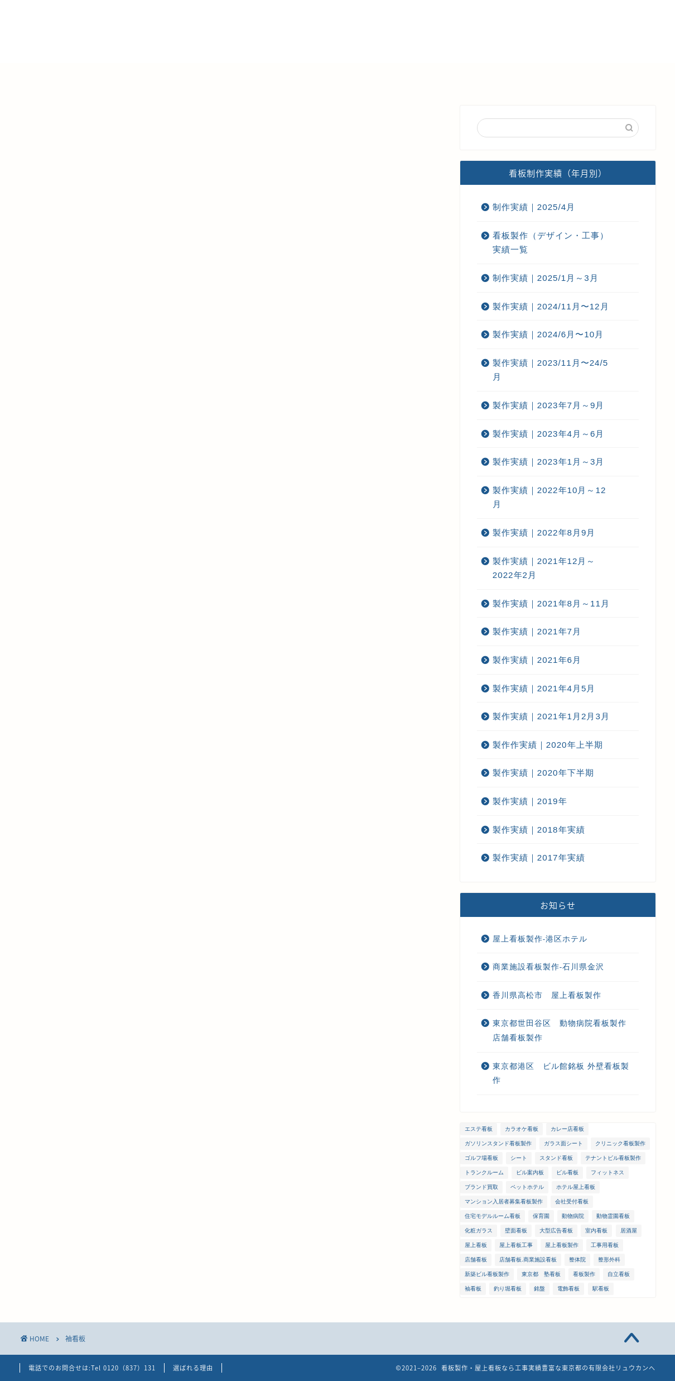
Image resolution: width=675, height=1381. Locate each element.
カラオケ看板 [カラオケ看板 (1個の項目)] (521, 1129)
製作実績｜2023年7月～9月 (549, 405)
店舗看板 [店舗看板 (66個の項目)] (476, 1259)
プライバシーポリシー (559, 76)
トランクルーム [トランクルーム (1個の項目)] (484, 1172)
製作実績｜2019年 (530, 801)
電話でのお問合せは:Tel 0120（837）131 (92, 1368)
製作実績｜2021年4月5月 (544, 688)
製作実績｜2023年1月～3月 (549, 461)
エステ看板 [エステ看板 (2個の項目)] (479, 1129)
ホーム (86, 76)
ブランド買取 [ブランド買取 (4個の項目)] (481, 1187)
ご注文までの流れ (378, 76)
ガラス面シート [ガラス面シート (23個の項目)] (563, 1143)
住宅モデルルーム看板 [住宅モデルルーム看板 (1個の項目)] (492, 1216)
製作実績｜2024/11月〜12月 (551, 306)
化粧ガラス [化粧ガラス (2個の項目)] (479, 1230)
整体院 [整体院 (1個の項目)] (577, 1259)
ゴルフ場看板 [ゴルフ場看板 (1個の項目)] (481, 1158)
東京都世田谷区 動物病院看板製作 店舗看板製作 (564, 1030)
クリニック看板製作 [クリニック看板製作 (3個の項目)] (620, 1143)
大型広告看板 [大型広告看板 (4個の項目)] (556, 1230)
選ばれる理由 (152, 76)
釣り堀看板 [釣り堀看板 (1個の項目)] (508, 1289)
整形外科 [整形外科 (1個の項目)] (609, 1259)
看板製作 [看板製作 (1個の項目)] (584, 1274)
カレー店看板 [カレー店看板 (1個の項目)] (567, 1129)
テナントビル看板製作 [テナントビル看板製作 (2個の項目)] (613, 1158)
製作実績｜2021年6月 (537, 660)
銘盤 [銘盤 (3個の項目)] (539, 1289)
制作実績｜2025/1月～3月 (546, 278)
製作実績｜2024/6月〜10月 (548, 334)
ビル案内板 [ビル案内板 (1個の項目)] (530, 1172)
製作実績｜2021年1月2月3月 (551, 716)
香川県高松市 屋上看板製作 (547, 995)
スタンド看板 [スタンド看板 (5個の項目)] (556, 1158)
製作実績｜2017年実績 (539, 857)
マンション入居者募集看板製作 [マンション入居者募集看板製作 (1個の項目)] (504, 1201)
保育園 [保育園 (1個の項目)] (541, 1216)
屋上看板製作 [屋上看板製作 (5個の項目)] (561, 1245)
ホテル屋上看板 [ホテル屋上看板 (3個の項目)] (575, 1187)
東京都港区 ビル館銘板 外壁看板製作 (561, 1073)
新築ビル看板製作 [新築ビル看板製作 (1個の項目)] (487, 1274)
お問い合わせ (465, 76)
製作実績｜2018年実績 (539, 829)
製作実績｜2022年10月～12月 (549, 497)
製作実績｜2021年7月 (537, 631)
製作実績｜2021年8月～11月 (551, 603)
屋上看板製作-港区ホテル (540, 939)
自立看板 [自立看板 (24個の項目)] (619, 1274)
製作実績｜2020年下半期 (543, 772)
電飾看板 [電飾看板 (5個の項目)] (568, 1289)
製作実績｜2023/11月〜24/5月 (550, 370)
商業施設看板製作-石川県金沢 (549, 967)
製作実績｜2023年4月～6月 (549, 433)
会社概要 (222, 76)
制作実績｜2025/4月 (534, 207)
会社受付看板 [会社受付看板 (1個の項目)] (572, 1201)
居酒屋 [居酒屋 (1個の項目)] (628, 1230)
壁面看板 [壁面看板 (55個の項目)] (516, 1230)
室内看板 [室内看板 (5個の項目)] (596, 1230)
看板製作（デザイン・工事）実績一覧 (551, 243)
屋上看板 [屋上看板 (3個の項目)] (476, 1245)
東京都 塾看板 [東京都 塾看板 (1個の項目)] (541, 1274)
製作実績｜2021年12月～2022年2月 (544, 568)
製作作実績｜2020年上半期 (548, 744)
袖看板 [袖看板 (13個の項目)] (473, 1289)
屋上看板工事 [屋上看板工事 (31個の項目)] (516, 1245)
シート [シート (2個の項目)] (518, 1158)
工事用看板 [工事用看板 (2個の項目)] (605, 1245)
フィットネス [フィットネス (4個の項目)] (607, 1172)
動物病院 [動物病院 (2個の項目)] (573, 1216)
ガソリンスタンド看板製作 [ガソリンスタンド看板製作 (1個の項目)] (498, 1143)
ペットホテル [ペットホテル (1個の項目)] (527, 1187)
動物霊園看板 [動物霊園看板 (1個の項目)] (613, 1216)
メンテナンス (292, 76)
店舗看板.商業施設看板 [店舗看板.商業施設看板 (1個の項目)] (528, 1259)
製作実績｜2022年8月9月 (544, 532)
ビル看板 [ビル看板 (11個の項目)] (567, 1172)
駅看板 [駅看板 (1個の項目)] (600, 1289)
